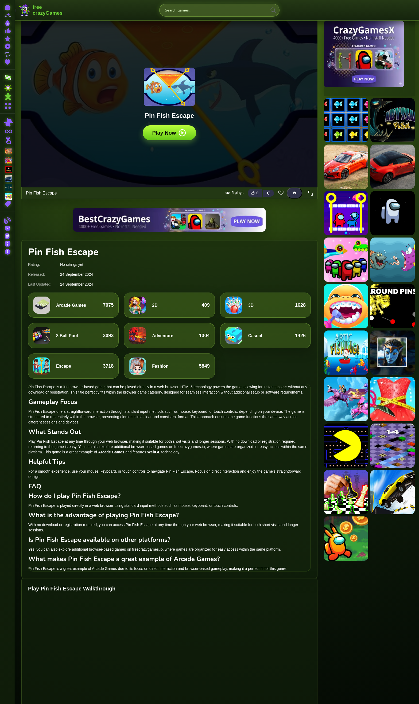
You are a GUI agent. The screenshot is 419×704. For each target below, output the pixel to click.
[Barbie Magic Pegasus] (346, 399)
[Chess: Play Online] (346, 492)
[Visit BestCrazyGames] (169, 220)
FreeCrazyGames (41, 10)
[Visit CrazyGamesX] (369, 54)
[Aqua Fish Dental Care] (346, 306)
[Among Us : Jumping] (392, 213)
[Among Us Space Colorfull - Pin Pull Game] (346, 260)
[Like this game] (255, 193)
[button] (310, 193)
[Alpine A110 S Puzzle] (346, 167)
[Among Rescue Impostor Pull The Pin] (346, 213)
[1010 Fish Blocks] (346, 120)
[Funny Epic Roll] (392, 445)
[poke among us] (346, 538)
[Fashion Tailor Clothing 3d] (392, 399)
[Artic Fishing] (346, 352)
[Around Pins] (392, 306)
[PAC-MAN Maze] (346, 445)
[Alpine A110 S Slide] (392, 167)
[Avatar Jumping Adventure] (392, 352)
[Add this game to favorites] (281, 193)
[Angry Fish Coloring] (392, 260)
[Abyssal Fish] (392, 120)
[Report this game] (294, 193)
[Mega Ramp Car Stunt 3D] (392, 492)
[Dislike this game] (268, 193)
